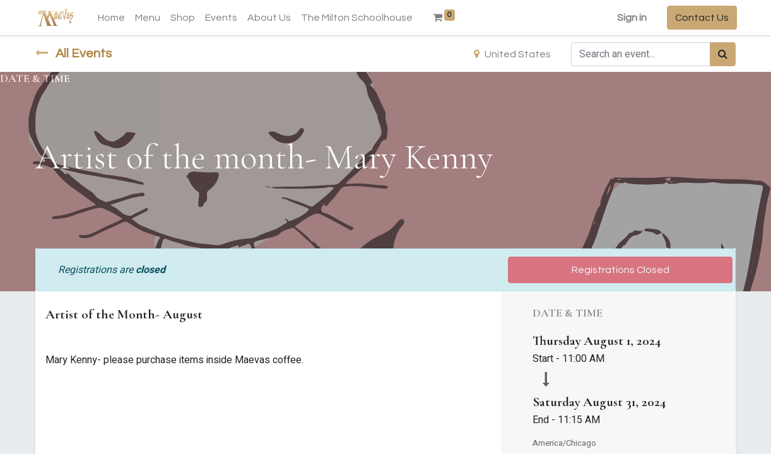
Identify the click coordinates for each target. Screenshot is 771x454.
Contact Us (700, 18)
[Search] (723, 54)
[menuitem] (112, 17)
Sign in (630, 18)
